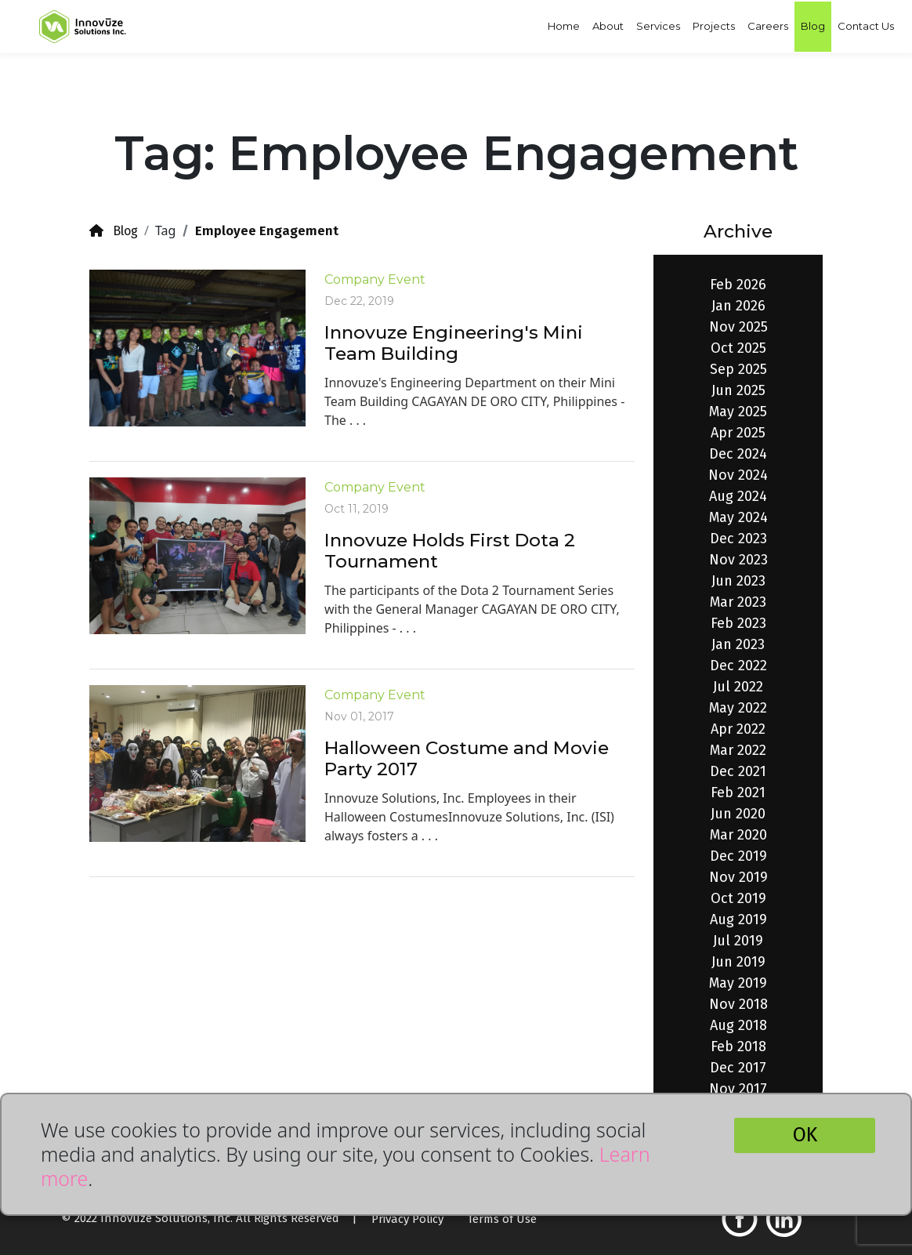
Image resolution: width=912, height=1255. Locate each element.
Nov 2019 (738, 877)
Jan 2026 (738, 305)
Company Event (374, 279)
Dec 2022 (738, 665)
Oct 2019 (738, 898)
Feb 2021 (738, 792)
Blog (813, 26)
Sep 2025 (738, 369)
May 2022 (738, 707)
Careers (767, 26)
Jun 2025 (738, 390)
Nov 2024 (738, 475)
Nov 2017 (738, 1088)
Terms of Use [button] (502, 1219)
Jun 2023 (738, 580)
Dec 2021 (738, 771)
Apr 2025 (738, 432)
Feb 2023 (738, 623)
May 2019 (738, 983)
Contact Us (866, 26)
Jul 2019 (738, 940)
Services (658, 26)
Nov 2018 (738, 1004)
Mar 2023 (738, 602)
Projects (714, 26)
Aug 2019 (738, 919)
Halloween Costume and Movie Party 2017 (466, 759)
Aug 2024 (738, 496)
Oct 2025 (738, 348)
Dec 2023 (738, 538)
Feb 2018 (738, 1046)
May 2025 (738, 411)
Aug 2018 (738, 1025)
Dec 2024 (738, 453)
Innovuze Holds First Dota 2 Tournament (449, 551)
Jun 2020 (738, 813)
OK (805, 1135)
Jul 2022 (738, 686)
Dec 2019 (738, 856)
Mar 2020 (738, 834)
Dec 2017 (738, 1067)
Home (564, 26)
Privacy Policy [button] (407, 1219)
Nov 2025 (738, 327)
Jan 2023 (738, 644)
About (608, 26)
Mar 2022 (738, 750)
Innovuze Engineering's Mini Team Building (453, 343)
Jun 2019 (738, 961)
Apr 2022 (738, 729)
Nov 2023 (738, 559)
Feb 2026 (738, 284)
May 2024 (738, 517)
